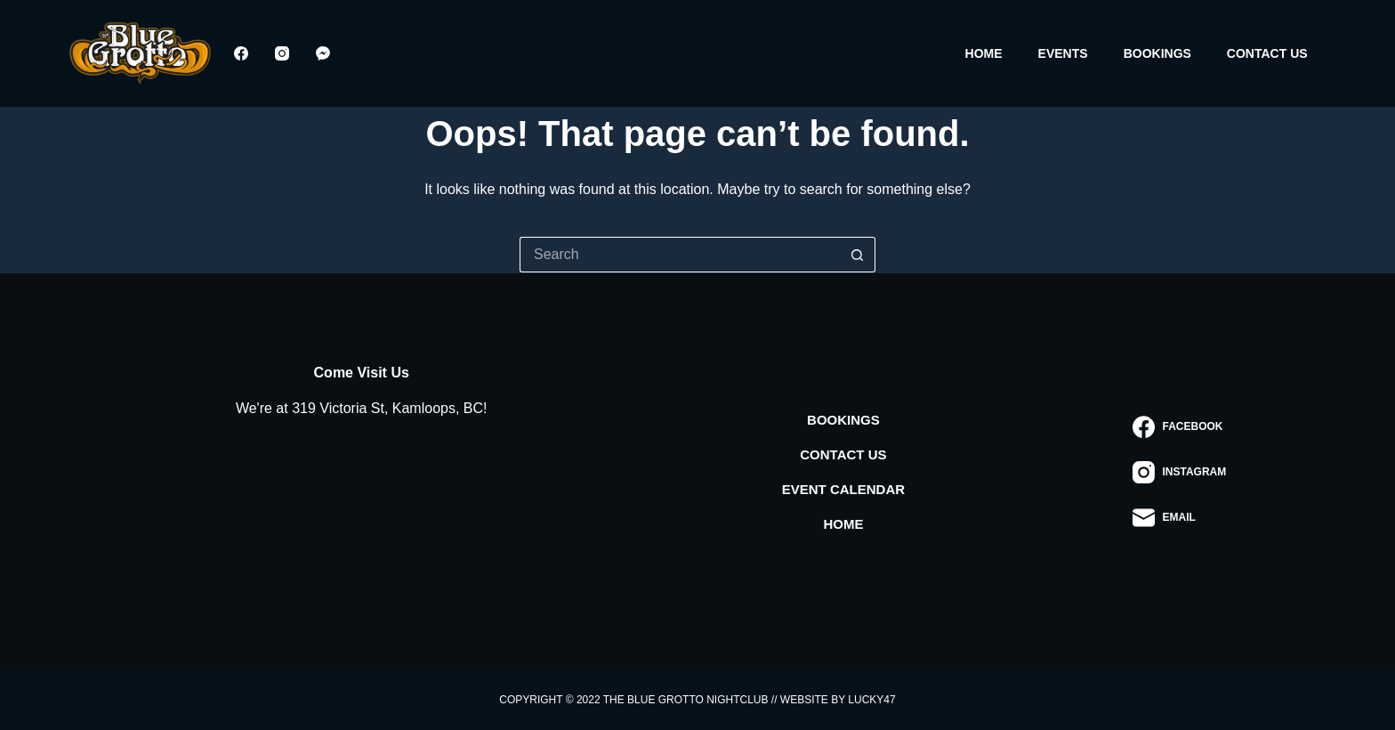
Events (1063, 53)
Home (984, 53)
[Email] (1179, 518)
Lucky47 (871, 700)
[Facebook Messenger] (323, 53)
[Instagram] (282, 53)
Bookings (1157, 53)
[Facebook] (241, 53)
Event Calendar (843, 489)
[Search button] (857, 254)
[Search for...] (680, 254)
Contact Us (1267, 53)
